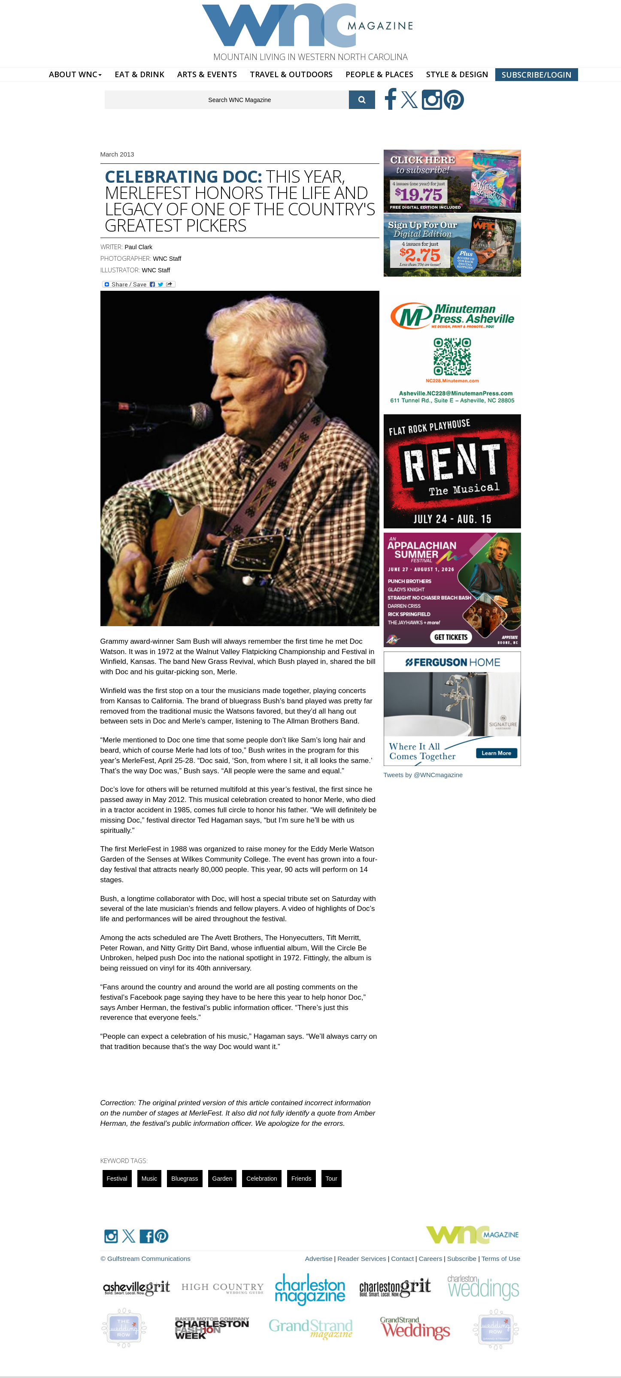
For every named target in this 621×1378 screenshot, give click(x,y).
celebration (261, 1178)
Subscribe (468, 1257)
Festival (117, 1178)
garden (222, 1178)
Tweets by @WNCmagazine (424, 774)
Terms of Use (502, 1257)
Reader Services (374, 1257)
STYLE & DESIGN (457, 74)
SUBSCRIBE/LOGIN (537, 74)
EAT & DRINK (139, 74)
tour (331, 1178)
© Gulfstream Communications (142, 1257)
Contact (412, 1257)
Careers (437, 1257)
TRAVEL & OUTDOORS (291, 74)
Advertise (334, 1257)
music (150, 1178)
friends (301, 1178)
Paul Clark (139, 247)
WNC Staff (167, 258)
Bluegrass (184, 1178)
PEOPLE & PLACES (379, 74)
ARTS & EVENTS (207, 74)
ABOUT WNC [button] (75, 74)
